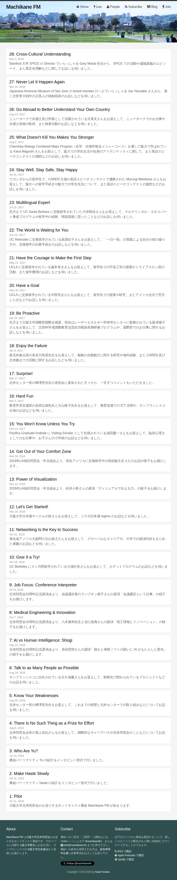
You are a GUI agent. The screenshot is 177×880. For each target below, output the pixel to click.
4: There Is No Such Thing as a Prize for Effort (51, 723)
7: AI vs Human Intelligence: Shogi (40, 640)
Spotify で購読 (126, 859)
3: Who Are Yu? (23, 751)
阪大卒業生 (28, 845)
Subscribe (133, 6)
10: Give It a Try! (24, 557)
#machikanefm (93, 841)
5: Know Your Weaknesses (34, 695)
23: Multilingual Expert (29, 202)
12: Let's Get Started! (28, 506)
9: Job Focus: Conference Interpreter (43, 585)
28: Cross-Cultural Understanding (40, 54)
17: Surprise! (21, 373)
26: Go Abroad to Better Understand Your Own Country (59, 109)
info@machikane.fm (75, 845)
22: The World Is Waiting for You (38, 230)
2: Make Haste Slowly (29, 773)
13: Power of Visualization (33, 479)
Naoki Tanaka (102, 871)
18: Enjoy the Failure (28, 345)
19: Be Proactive (24, 313)
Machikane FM (23, 7)
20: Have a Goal (24, 285)
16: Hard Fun (21, 396)
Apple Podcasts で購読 (130, 855)
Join (166, 6)
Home (82, 6)
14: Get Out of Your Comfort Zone (40, 451)
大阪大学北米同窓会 (38, 837)
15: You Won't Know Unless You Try (42, 424)
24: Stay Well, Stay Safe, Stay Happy (43, 169)
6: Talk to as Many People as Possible (44, 667)
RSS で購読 (124, 851)
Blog (152, 6)
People (113, 6)
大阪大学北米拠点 (37, 849)
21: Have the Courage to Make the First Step (50, 258)
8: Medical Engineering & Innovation (42, 612)
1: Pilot (15, 796)
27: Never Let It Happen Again (37, 82)
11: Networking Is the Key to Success (43, 529)
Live (98, 6)
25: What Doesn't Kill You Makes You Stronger (51, 137)
